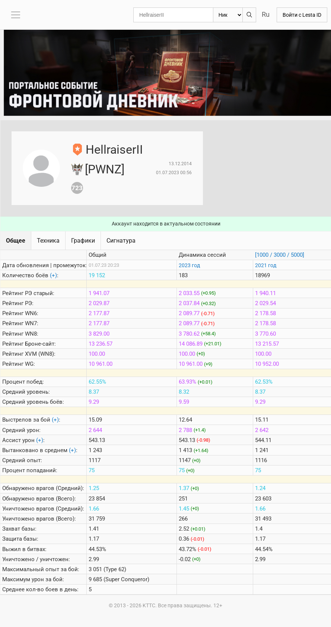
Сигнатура (121, 240)
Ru (266, 14)
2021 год (265, 265)
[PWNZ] (104, 169)
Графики (83, 240)
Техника (48, 240)
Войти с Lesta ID (302, 15)
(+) (53, 275)
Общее (15, 240)
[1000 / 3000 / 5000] (279, 255)
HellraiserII (114, 150)
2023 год (189, 265)
